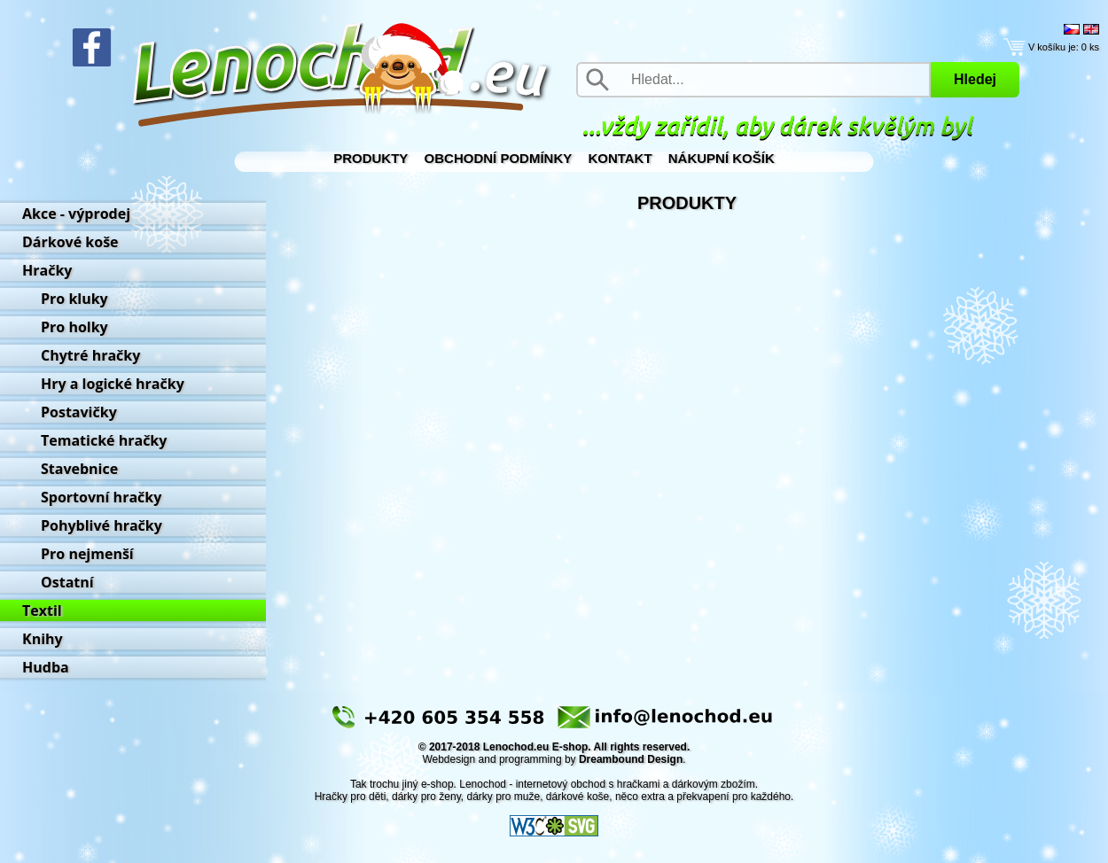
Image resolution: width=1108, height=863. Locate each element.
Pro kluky (74, 298)
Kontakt (620, 158)
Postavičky (79, 412)
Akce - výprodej (76, 213)
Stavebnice (79, 468)
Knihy (42, 639)
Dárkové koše (70, 242)
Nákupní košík (721, 158)
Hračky (47, 270)
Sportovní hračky (101, 497)
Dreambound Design (631, 759)
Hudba (45, 667)
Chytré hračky (90, 355)
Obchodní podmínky (499, 158)
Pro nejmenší (87, 554)
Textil (42, 610)
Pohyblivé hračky (101, 525)
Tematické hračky (104, 440)
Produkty (370, 158)
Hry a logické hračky (112, 383)
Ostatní (67, 582)
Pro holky (74, 327)
